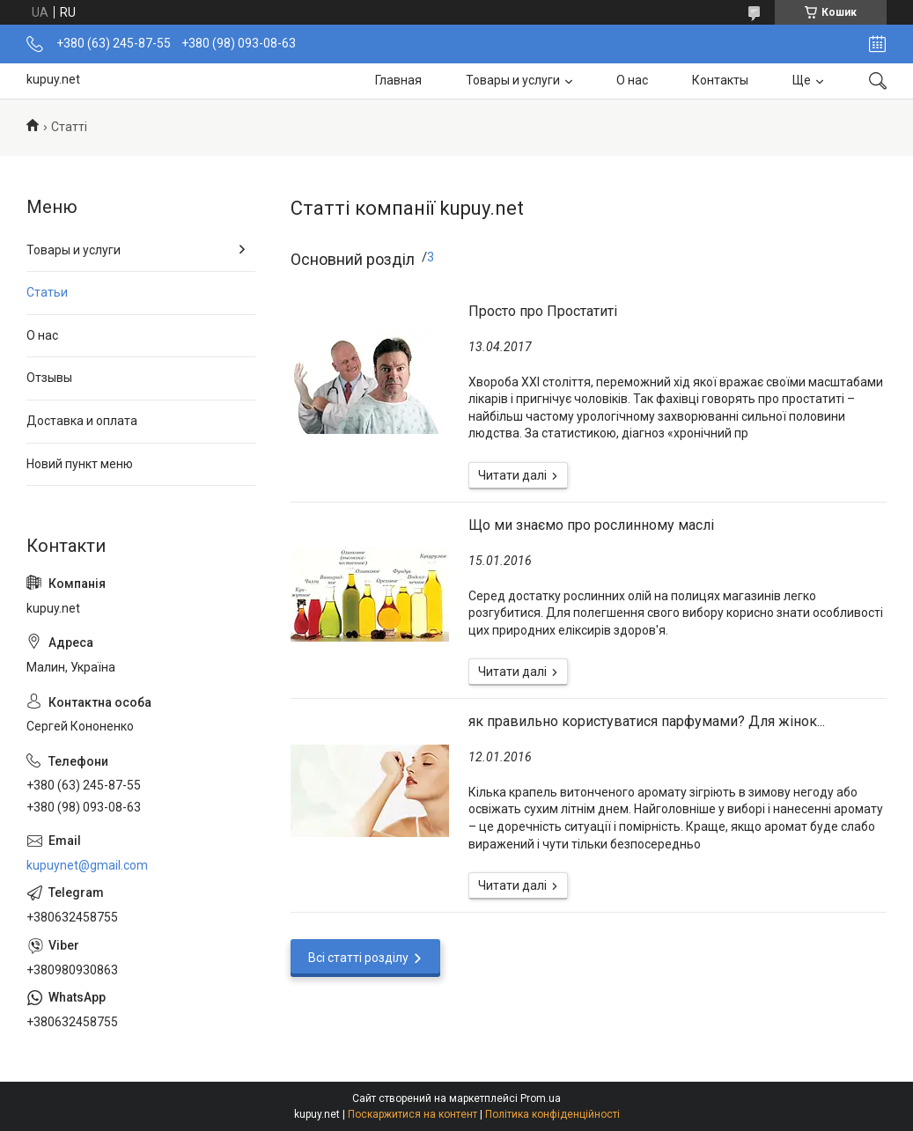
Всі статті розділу (358, 958)
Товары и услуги (513, 80)
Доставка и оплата (81, 421)
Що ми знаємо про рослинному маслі (591, 525)
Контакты (720, 80)
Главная (398, 80)
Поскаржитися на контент (412, 1114)
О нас (632, 80)
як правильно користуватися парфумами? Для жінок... (646, 721)
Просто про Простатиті (542, 311)
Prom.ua (540, 1098)
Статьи (47, 292)
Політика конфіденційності (552, 1114)
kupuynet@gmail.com (87, 865)
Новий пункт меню (79, 464)
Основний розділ (353, 259)
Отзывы (49, 378)
